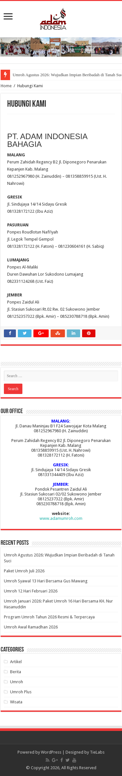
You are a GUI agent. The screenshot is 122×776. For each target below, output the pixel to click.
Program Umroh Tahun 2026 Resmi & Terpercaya (49, 617)
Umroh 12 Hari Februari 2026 (30, 591)
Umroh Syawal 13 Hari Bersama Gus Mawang (46, 581)
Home (6, 85)
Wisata (16, 701)
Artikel (16, 661)
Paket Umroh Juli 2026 (24, 570)
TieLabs (97, 752)
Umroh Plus (20, 691)
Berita (15, 671)
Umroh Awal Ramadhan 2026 (31, 627)
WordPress (51, 752)
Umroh (16, 681)
